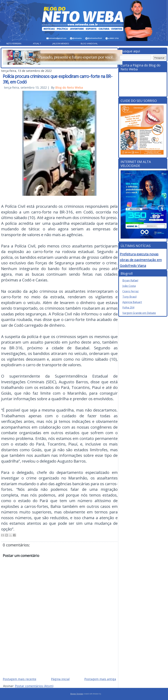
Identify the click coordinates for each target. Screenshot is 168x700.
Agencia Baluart (132, 302)
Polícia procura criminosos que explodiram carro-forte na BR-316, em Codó (57, 79)
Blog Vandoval (89, 43)
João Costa (129, 286)
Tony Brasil (129, 296)
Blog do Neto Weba (69, 87)
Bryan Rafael (130, 280)
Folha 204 (128, 307)
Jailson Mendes (60, 43)
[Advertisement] (59, 651)
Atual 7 (37, 43)
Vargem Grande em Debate (139, 313)
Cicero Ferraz (130, 291)
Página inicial (60, 679)
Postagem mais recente (19, 679)
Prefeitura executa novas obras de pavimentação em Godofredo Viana (141, 260)
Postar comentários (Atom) (34, 686)
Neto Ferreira (13, 43)
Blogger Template (76, 694)
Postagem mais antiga (100, 679)
